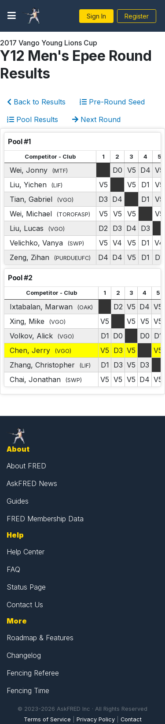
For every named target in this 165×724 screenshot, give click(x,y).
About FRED (26, 465)
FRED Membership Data (45, 518)
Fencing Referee (33, 672)
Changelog (24, 655)
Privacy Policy (96, 719)
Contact (131, 719)
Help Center (25, 551)
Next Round (96, 119)
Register (137, 16)
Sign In (96, 16)
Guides (18, 501)
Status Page (26, 587)
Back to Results (36, 101)
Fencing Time (28, 690)
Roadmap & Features (40, 637)
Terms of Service (47, 719)
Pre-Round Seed (112, 101)
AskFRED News (32, 483)
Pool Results (32, 119)
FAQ (13, 569)
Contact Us (25, 604)
